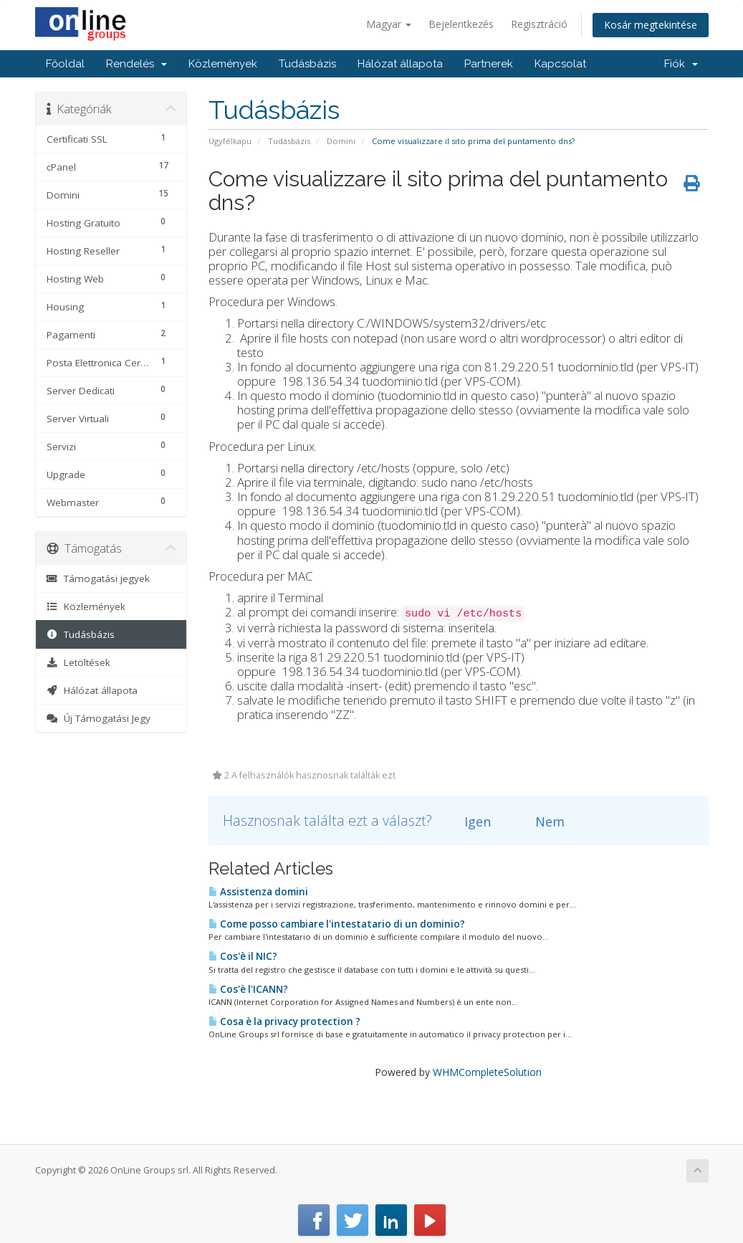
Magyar (388, 24)
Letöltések (79, 662)
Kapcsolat (560, 63)
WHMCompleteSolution (487, 1072)
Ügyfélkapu (229, 140)
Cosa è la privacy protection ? (284, 1021)
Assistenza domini (258, 891)
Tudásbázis (307, 63)
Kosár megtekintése (650, 25)
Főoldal (65, 63)
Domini (341, 140)
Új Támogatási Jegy (99, 718)
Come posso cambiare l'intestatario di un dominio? (336, 924)
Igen (469, 821)
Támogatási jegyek (98, 578)
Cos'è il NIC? (242, 956)
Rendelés (136, 63)
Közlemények (222, 63)
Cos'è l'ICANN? (248, 989)
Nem (542, 821)
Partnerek (488, 63)
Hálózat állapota (400, 63)
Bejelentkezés (461, 24)
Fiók (681, 63)
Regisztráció (539, 24)
